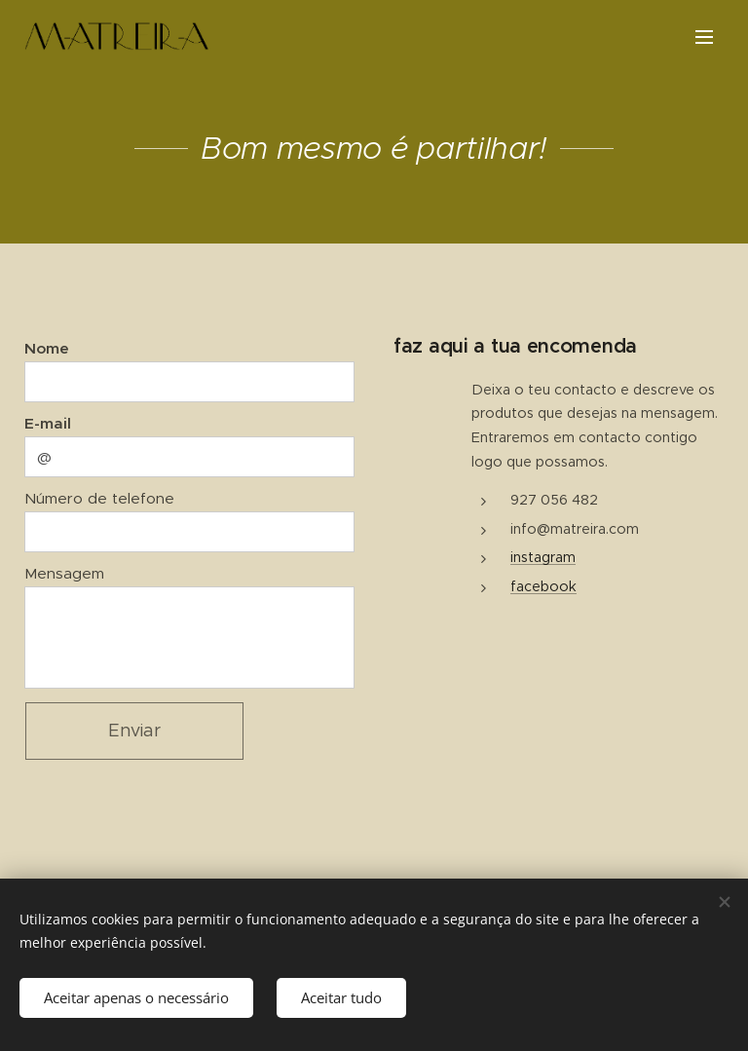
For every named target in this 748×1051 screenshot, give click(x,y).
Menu (704, 37)
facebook (543, 586)
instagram (543, 557)
